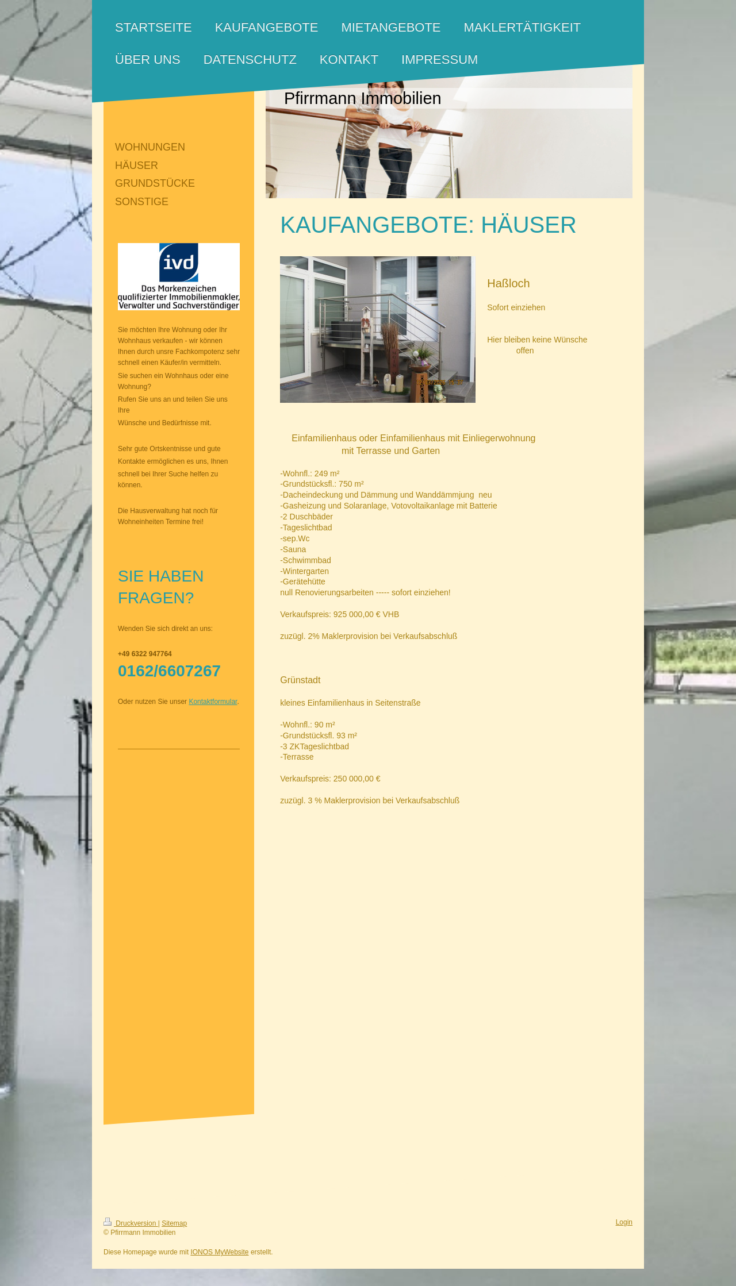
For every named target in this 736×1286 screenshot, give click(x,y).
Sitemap (174, 1223)
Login (624, 1222)
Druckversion (130, 1223)
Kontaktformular (213, 702)
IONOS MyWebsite (219, 1252)
